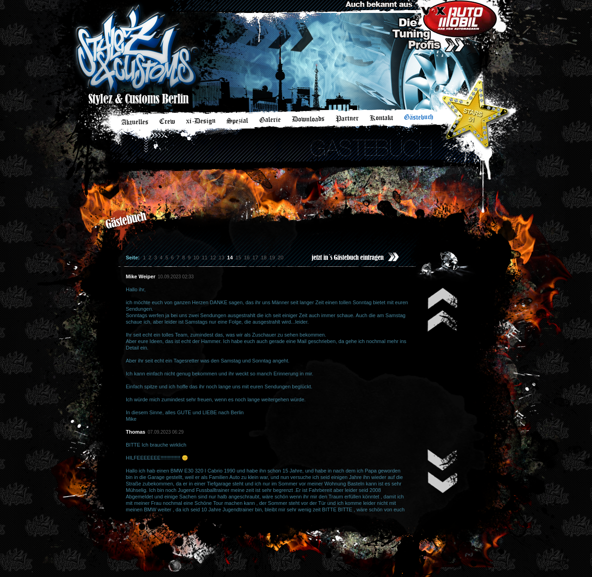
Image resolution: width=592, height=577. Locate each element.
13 (221, 257)
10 (196, 257)
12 (213, 257)
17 (255, 257)
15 (238, 257)
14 (230, 257)
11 (204, 257)
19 (272, 257)
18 (263, 257)
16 (247, 257)
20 (281, 257)
